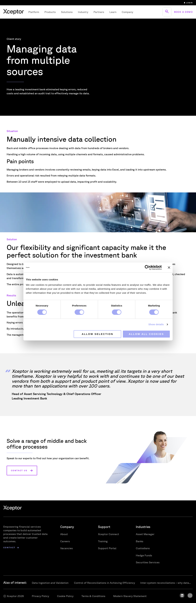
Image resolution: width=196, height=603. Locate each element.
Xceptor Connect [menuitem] (108, 534)
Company (127, 11)
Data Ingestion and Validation (50, 582)
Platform (33, 11)
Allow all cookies (146, 334)
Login (188, 3)
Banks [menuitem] (139, 541)
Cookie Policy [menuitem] (65, 596)
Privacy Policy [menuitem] (40, 596)
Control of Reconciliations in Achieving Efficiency (104, 582)
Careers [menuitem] (65, 541)
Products (50, 11)
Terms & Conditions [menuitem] (93, 596)
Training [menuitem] (103, 541)
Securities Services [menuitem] (148, 562)
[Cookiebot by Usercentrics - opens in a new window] (147, 267)
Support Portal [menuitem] (107, 548)
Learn (112, 11)
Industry (83, 11)
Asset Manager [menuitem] (145, 534)
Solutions (67, 11)
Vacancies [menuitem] (66, 548)
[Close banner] (169, 267)
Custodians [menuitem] (143, 548)
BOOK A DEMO (183, 12)
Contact (9, 548)
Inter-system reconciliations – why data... (165, 582)
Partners (99, 11)
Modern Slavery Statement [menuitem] (130, 596)
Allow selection (97, 334)
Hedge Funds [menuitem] (144, 555)
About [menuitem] (64, 534)
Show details (156, 324)
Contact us (19, 470)
